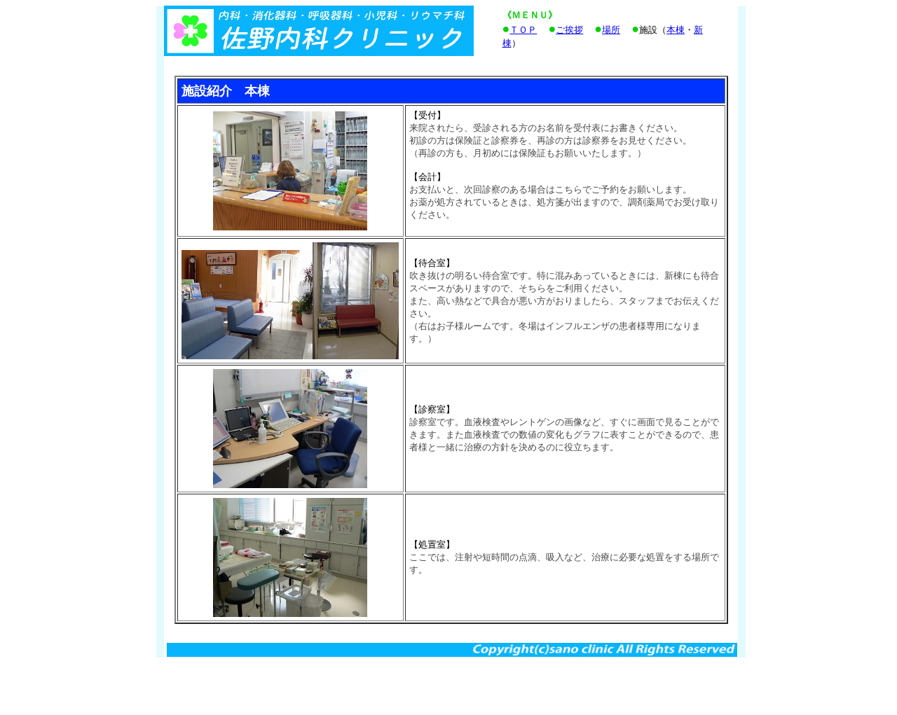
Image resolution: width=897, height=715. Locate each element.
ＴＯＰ (523, 30)
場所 (611, 30)
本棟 (675, 30)
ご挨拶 (569, 30)
